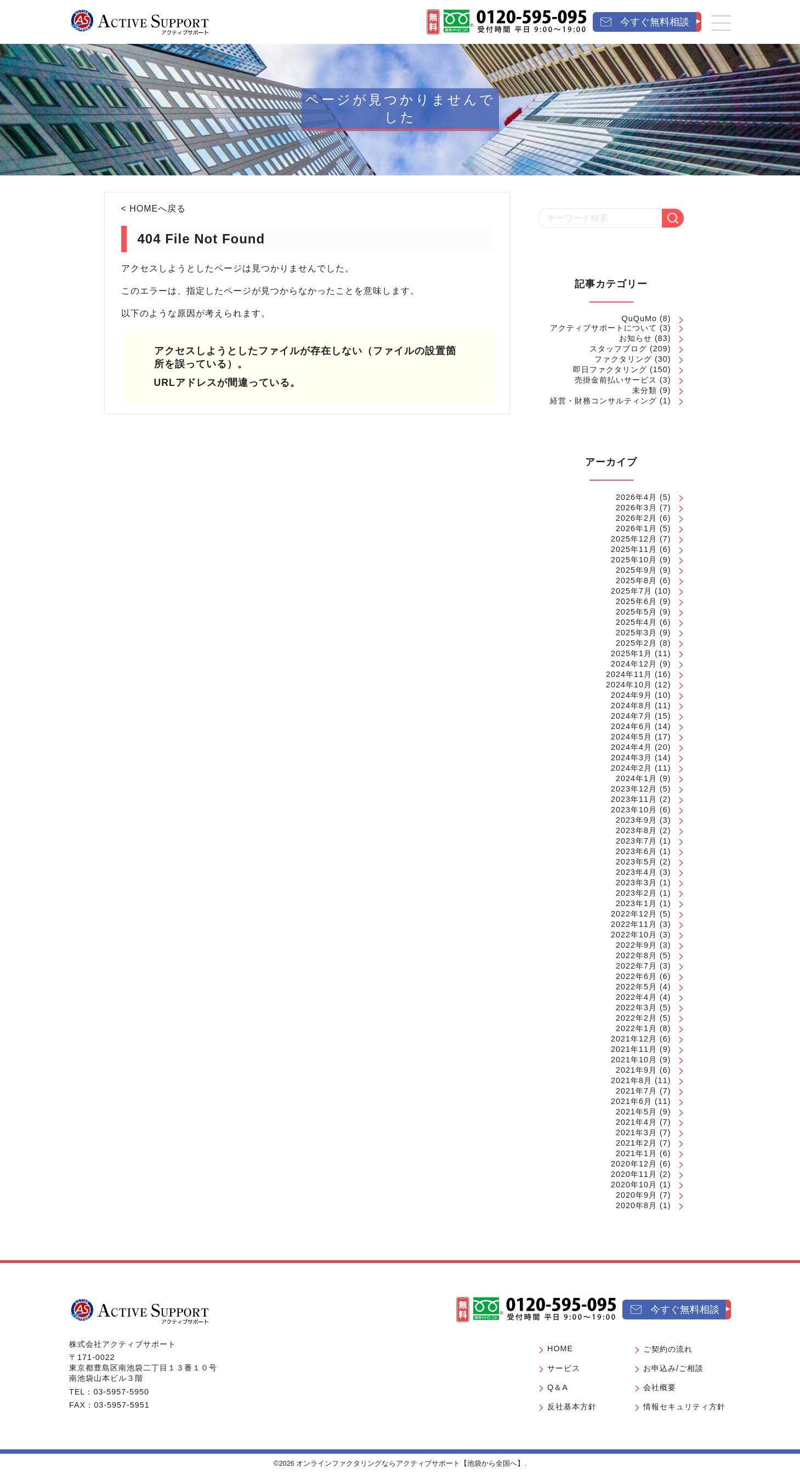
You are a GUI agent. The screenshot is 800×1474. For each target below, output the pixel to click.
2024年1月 (636, 778)
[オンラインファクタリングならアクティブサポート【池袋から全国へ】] (140, 1311)
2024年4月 (631, 747)
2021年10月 (634, 1059)
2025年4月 (636, 622)
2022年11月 (634, 924)
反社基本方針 (572, 1406)
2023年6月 (636, 851)
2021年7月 (636, 1090)
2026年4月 (636, 497)
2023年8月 (636, 830)
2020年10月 (634, 1184)
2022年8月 (636, 955)
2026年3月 (636, 507)
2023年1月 (636, 903)
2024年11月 (629, 674)
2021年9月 (636, 1070)
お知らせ (635, 338)
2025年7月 (631, 591)
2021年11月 (634, 1049)
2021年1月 (636, 1153)
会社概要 (659, 1387)
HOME (560, 1348)
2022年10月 (634, 934)
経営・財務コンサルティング (603, 400)
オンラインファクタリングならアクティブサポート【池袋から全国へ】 (410, 1463)
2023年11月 (634, 799)
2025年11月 (634, 549)
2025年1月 (631, 653)
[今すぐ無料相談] (647, 22)
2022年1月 (636, 1028)
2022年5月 (636, 986)
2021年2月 (636, 1143)
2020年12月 (634, 1163)
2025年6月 (636, 601)
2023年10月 (634, 809)
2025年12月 (634, 538)
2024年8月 (631, 705)
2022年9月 (636, 945)
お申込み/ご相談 (673, 1368)
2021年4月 (636, 1122)
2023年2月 (636, 893)
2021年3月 (636, 1132)
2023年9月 (636, 820)
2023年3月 (636, 882)
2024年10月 (629, 684)
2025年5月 (636, 611)
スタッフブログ (618, 348)
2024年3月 (631, 757)
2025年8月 (636, 580)
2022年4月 (636, 997)
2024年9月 (631, 695)
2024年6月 (631, 726)
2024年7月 (631, 716)
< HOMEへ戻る (153, 208)
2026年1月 (636, 528)
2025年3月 (636, 632)
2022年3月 (636, 1007)
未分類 (644, 390)
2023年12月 (634, 788)
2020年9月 (636, 1195)
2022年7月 (636, 965)
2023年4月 (636, 872)
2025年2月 (636, 643)
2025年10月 (634, 559)
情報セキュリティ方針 (684, 1406)
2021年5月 (636, 1111)
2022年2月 (636, 1018)
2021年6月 (631, 1101)
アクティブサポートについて (603, 327)
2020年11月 (634, 1174)
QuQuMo (639, 318)
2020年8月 (636, 1205)
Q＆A (557, 1387)
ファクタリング (623, 359)
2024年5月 (631, 736)
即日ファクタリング (610, 369)
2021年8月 (631, 1080)
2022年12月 (634, 913)
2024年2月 (631, 768)
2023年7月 (636, 840)
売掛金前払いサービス (616, 379)
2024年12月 (634, 663)
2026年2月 (636, 518)
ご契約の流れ (668, 1349)
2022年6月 (636, 976)
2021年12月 (634, 1038)
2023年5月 (636, 861)
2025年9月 (636, 570)
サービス (563, 1368)
